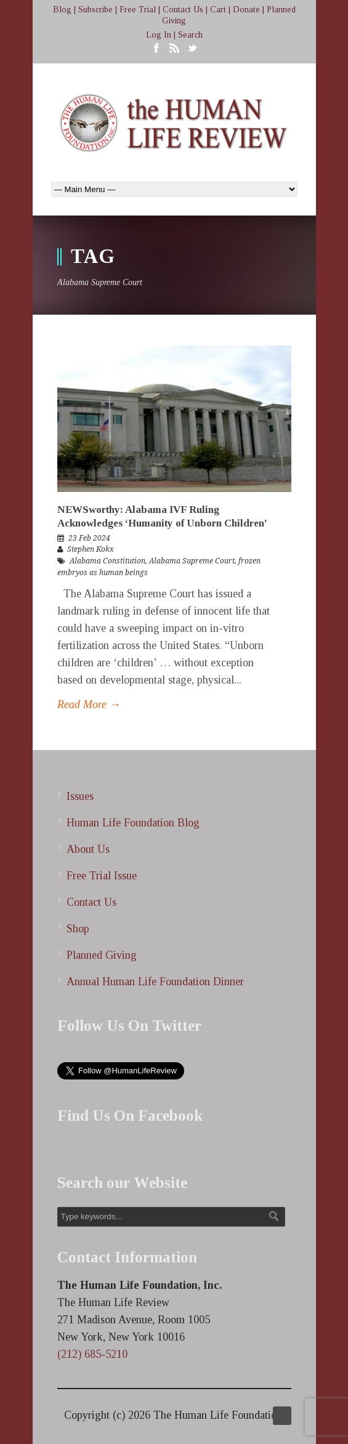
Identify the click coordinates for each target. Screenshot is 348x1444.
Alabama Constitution (107, 561)
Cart (218, 9)
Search (190, 34)
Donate (246, 9)
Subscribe (95, 9)
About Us (88, 849)
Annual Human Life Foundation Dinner (155, 981)
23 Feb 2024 (89, 538)
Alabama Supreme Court (192, 561)
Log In (158, 34)
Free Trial (137, 9)
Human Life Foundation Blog (133, 823)
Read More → (89, 704)
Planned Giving (102, 955)
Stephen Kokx (90, 549)
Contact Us (183, 9)
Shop (78, 928)
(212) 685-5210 (92, 1354)
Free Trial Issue (102, 875)
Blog (62, 9)
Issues (80, 796)
